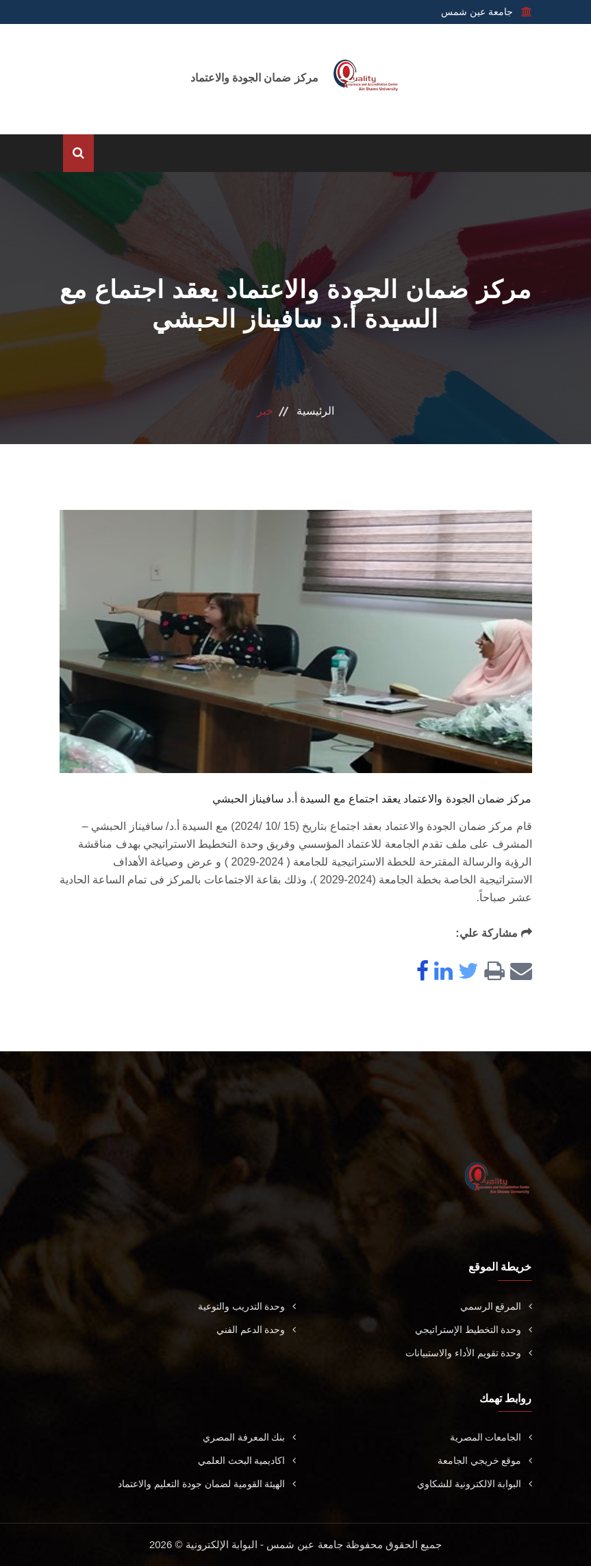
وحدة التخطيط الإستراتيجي (473, 1329)
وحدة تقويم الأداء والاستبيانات (468, 1352)
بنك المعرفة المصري (249, 1437)
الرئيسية (315, 411)
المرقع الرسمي (496, 1306)
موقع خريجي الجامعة (485, 1460)
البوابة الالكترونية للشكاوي (474, 1483)
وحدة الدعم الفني (256, 1329)
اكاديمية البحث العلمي (247, 1460)
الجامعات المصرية (491, 1437)
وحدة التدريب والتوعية (247, 1306)
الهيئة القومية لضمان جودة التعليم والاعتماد (206, 1483)
